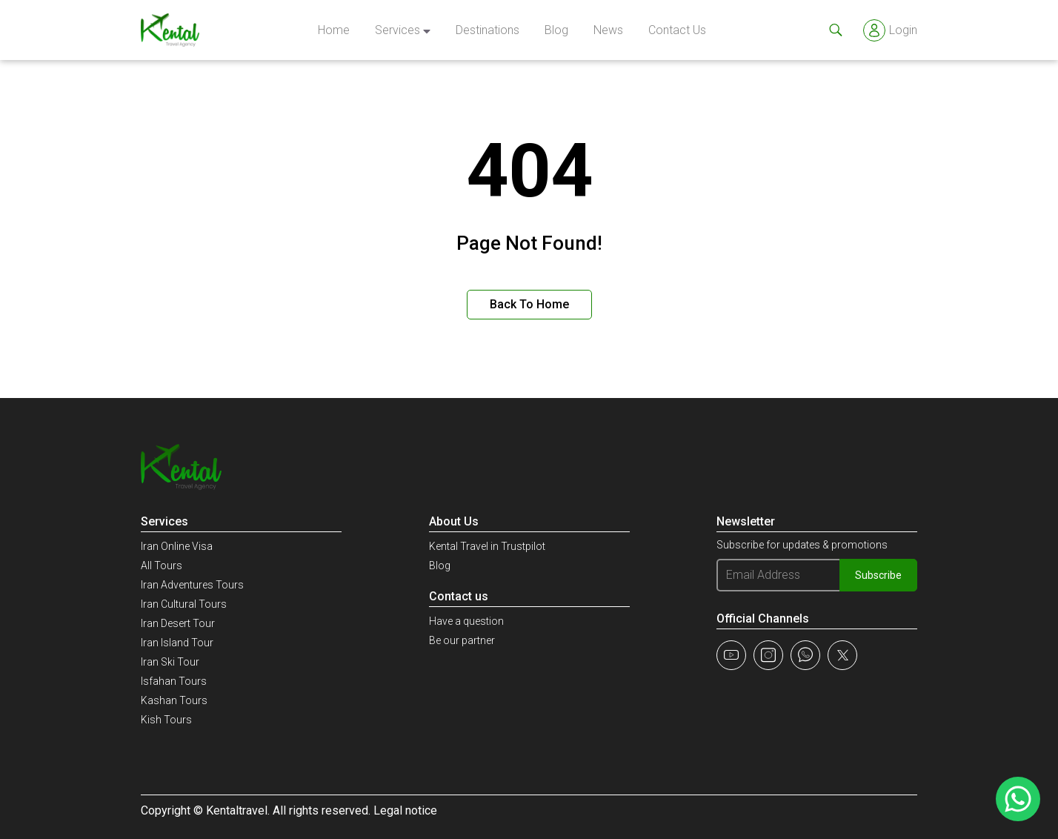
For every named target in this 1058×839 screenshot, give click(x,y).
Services (397, 30)
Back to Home (529, 304)
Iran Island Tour (177, 643)
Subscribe (878, 575)
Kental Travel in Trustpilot (487, 546)
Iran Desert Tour (178, 623)
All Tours (161, 565)
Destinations (487, 30)
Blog (556, 30)
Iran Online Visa (177, 546)
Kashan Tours (174, 700)
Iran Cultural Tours (184, 604)
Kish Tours (166, 720)
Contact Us (677, 30)
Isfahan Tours (174, 681)
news (608, 30)
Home (334, 30)
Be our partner (462, 640)
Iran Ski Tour (170, 662)
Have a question (466, 621)
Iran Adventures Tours (192, 585)
